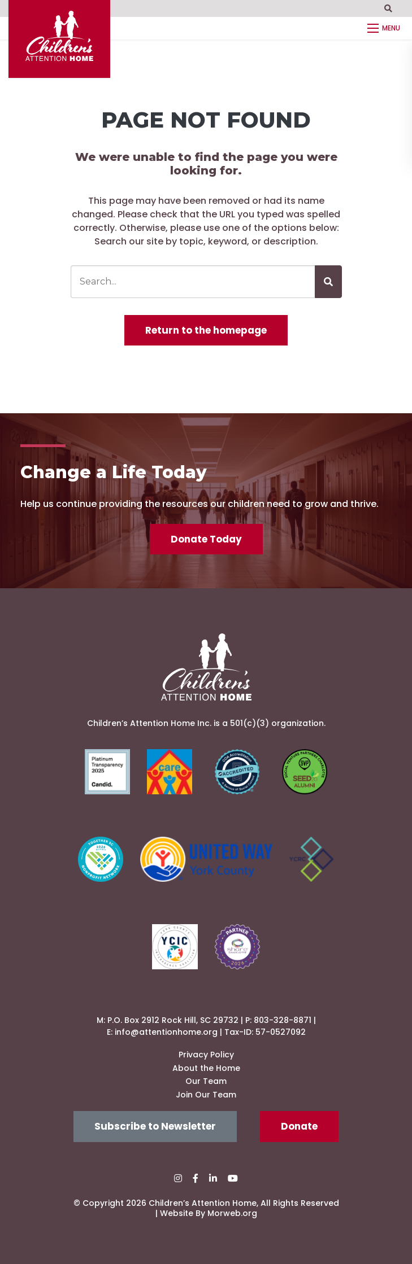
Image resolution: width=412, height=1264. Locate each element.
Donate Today (206, 539)
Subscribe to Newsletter (155, 1126)
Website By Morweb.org (208, 1213)
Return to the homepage (206, 330)
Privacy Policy (206, 1054)
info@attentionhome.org (166, 1032)
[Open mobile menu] (385, 28)
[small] (178, 1178)
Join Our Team (206, 1094)
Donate (299, 1126)
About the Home (206, 1068)
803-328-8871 (282, 1020)
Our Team (206, 1081)
